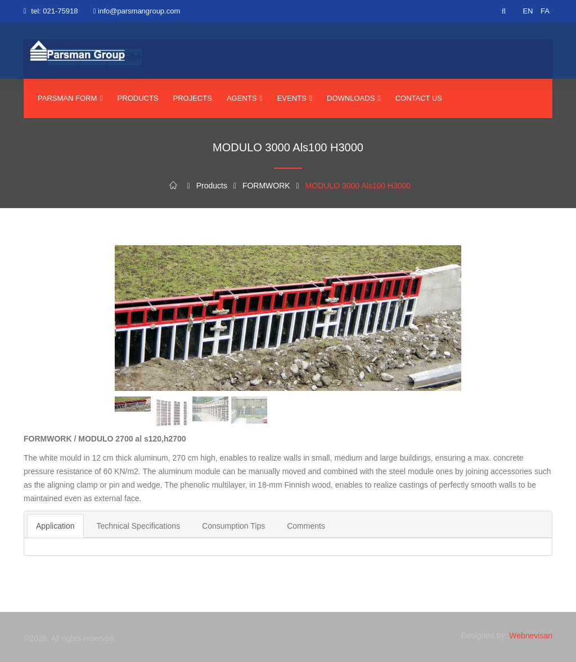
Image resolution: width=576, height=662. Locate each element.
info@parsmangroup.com (139, 11)
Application (55, 525)
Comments (306, 525)
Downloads (354, 98)
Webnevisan (530, 635)
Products (138, 98)
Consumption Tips (233, 525)
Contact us (418, 98)
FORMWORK (266, 185)
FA (545, 11)
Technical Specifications (139, 525)
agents (245, 98)
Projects (192, 98)
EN (528, 11)
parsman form (70, 98)
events (294, 98)
